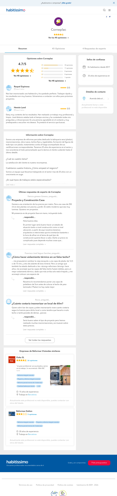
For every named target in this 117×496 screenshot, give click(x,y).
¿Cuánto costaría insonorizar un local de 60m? (37, 303)
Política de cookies (65, 485)
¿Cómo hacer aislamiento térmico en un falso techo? (41, 257)
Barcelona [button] (32, 395)
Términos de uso (25, 485)
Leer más (9, 185)
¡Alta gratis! (66, 3)
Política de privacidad (45, 485)
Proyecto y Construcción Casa (28, 200)
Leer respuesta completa (33, 244)
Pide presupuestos (99, 463)
